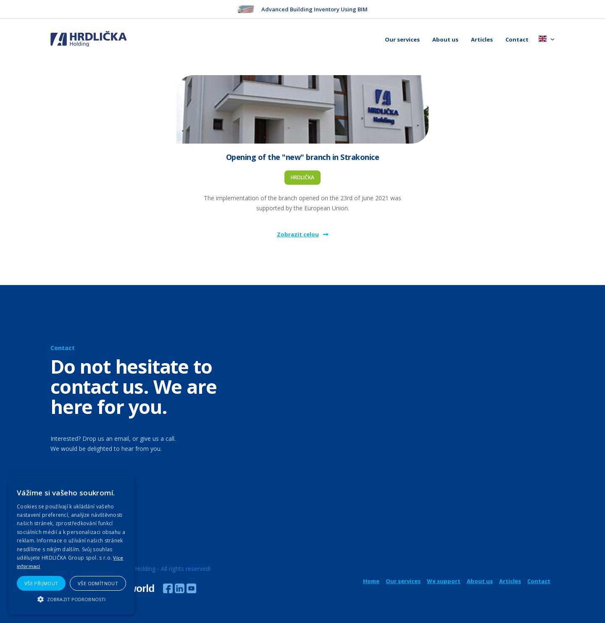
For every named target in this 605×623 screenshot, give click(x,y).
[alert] (71, 545)
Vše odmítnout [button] (98, 583)
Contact (517, 39)
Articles (482, 39)
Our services (402, 39)
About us (445, 39)
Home (371, 581)
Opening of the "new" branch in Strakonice (302, 157)
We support (443, 581)
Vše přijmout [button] (41, 583)
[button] (71, 599)
